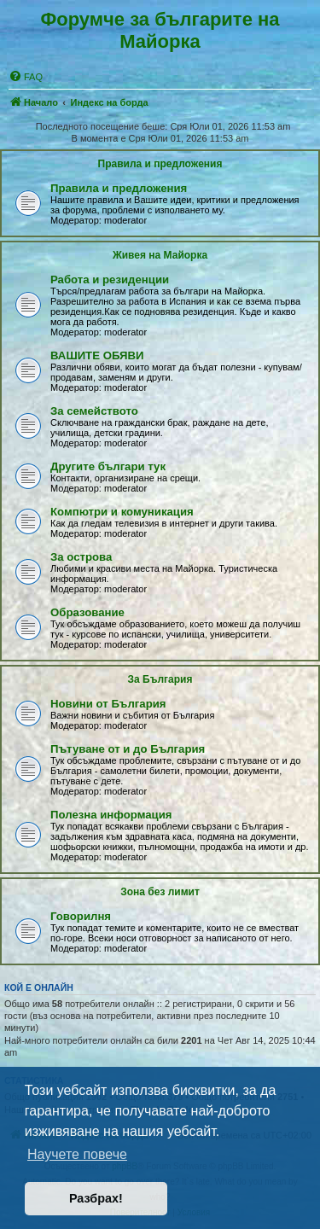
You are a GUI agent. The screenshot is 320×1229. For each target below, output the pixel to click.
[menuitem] (26, 77)
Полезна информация (111, 814)
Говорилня (80, 916)
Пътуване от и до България (127, 749)
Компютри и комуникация (122, 511)
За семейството (94, 411)
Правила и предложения (160, 164)
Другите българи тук (108, 466)
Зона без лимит (160, 892)
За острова (81, 556)
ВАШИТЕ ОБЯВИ (97, 355)
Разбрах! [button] (96, 1198)
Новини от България (108, 703)
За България (160, 679)
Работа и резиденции (109, 279)
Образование (87, 612)
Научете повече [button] (77, 1154)
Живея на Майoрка (160, 255)
